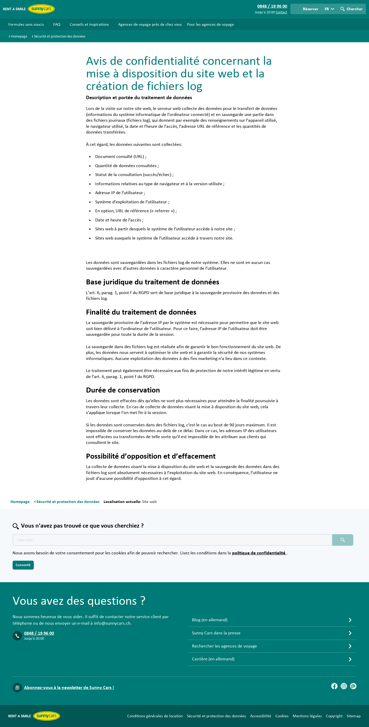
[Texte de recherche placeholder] (172, 540)
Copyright (334, 716)
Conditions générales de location (155, 716)
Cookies (281, 716)
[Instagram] (344, 686)
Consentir (23, 565)
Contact (281, 12)
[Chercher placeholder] (342, 540)
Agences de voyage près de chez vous (150, 24)
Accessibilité (260, 716)
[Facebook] (334, 686)
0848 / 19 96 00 (39, 633)
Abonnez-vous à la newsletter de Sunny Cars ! (69, 687)
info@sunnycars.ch (112, 623)
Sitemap (354, 716)
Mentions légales (307, 716)
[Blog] (353, 686)
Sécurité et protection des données (216, 716)
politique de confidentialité (259, 553)
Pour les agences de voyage (210, 24)
